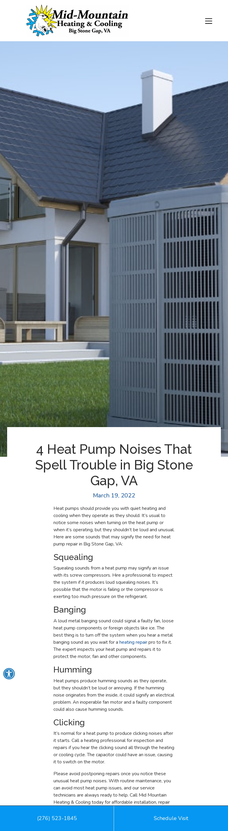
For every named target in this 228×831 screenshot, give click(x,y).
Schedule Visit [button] (171, 818)
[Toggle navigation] (208, 20)
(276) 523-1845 (57, 818)
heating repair (133, 642)
